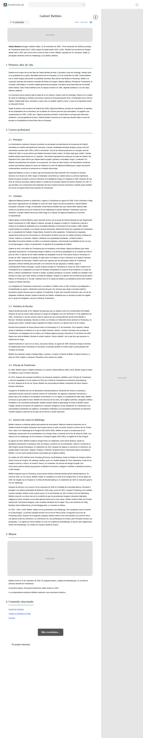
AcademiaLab (16, 4)
